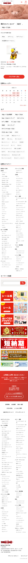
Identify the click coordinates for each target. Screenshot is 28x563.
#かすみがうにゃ (6, 155)
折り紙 (3, 203)
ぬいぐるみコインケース (7, 247)
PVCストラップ (5, 497)
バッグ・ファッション (20, 223)
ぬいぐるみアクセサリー (7, 468)
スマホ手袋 (18, 487)
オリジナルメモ (19, 178)
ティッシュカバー (5, 470)
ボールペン (4, 213)
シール (3, 209)
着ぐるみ (3, 249)
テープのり (18, 184)
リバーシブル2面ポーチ (6, 194)
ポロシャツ (4, 197)
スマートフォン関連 (19, 168)
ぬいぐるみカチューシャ (7, 258)
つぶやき (3, 227)
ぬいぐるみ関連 (4, 229)
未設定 (2, 170)
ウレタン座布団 (5, 491)
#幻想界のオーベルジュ (8, 40)
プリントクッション (6, 262)
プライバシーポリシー (13, 555)
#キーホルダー (18, 139)
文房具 (16, 174)
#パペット (14, 142)
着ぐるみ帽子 (4, 239)
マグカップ (18, 260)
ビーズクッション (5, 478)
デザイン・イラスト (19, 269)
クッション (3, 261)
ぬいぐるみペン (19, 190)
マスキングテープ (19, 186)
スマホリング (19, 170)
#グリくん (10, 36)
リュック (3, 254)
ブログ (7, 10)
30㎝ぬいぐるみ (5, 182)
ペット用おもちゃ (5, 437)
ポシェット (4, 190)
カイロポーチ (4, 241)
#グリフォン (20, 36)
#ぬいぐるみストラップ (8, 118)
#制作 (3, 125)
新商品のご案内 (4, 168)
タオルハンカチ (5, 219)
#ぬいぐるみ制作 (7, 114)
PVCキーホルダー (5, 201)
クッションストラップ (20, 207)
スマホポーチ (4, 505)
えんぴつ (18, 192)
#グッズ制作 (5, 121)
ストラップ (4, 172)
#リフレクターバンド (7, 148)
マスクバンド (19, 495)
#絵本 (19, 24)
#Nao (3, 36)
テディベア (4, 251)
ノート (17, 176)
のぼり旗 (3, 450)
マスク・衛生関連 (19, 245)
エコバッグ (18, 225)
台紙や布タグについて (8, 412)
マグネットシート (19, 209)
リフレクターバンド (20, 252)
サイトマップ (24, 555)
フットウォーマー (5, 484)
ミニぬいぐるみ (5, 192)
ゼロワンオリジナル (5, 419)
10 (17, 95)
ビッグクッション (5, 266)
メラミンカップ (19, 518)
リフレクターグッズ (20, 250)
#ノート (13, 145)
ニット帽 (18, 485)
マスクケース (19, 493)
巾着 (17, 469)
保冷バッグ (18, 231)
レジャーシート (19, 264)
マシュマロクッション (6, 264)
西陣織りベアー (5, 452)
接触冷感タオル (19, 475)
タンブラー (4, 221)
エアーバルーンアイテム (21, 457)
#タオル (19, 145)
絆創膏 (17, 246)
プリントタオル (19, 233)
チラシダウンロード (20, 412)
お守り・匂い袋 (19, 221)
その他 (3, 174)
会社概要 (13, 404)
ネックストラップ (19, 217)
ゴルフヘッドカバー (20, 256)
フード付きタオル (19, 237)
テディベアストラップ (6, 456)
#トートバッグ (5, 145)
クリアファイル (19, 182)
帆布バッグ (18, 227)
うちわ (3, 215)
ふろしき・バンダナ (20, 240)
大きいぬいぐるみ (5, 237)
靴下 (17, 242)
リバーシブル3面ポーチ (6, 438)
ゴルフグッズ (19, 258)
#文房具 (21, 142)
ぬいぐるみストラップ (6, 235)
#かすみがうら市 (16, 155)
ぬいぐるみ (4, 231)
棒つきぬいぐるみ (5, 196)
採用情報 (7, 404)
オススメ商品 (4, 176)
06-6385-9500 (14, 388)
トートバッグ (19, 229)
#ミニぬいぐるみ (15, 121)
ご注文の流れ (9, 408)
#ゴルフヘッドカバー (19, 158)
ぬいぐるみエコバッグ (6, 245)
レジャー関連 (18, 255)
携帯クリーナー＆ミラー (7, 501)
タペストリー (19, 450)
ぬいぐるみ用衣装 (5, 186)
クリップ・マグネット (20, 211)
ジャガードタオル (19, 235)
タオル (3, 217)
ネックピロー (4, 488)
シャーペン (4, 211)
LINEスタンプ (19, 270)
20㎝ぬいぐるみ (5, 180)
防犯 (16, 249)
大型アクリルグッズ (20, 440)
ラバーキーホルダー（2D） (21, 201)
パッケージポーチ (19, 510)
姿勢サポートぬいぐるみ (7, 472)
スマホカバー (4, 503)
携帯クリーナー (19, 172)
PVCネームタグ (19, 215)
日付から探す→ (23, 105)
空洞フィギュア (19, 205)
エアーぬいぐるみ (5, 256)
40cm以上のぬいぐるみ (6, 184)
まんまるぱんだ (5, 423)
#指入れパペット (16, 135)
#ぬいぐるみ (6, 27)
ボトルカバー (4, 207)
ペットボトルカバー (20, 262)
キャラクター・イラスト (21, 532)
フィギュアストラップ (20, 203)
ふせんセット (19, 180)
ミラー (17, 489)
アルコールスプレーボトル (7, 223)
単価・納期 (20, 404)
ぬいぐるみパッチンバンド (7, 462)
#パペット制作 (5, 135)
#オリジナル (20, 118)
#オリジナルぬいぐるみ (8, 128)
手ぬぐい (18, 238)
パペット (3, 233)
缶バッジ (3, 205)
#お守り (3, 151)
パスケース (4, 188)
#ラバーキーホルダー (7, 158)
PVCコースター (19, 526)
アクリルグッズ (19, 213)
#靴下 (3, 139)
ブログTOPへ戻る (14, 76)
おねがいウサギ (5, 421)
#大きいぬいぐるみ (7, 132)
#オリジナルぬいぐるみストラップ (16, 151)
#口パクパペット (6, 142)
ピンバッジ (18, 219)
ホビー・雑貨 (18, 196)
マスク (3, 225)
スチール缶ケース (19, 432)
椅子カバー (4, 252)
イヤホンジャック (5, 178)
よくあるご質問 (18, 408)
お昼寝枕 (3, 486)
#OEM (16, 132)
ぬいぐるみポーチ (5, 243)
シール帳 (3, 523)
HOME (2, 10)
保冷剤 (17, 266)
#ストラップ (11, 125)
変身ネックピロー (5, 490)
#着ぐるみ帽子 (17, 148)
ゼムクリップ (4, 531)
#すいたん (9, 139)
